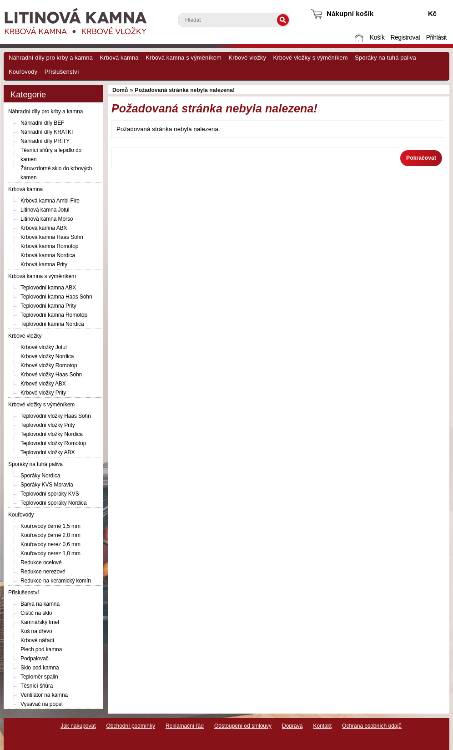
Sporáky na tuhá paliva (385, 57)
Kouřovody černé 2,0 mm (50, 535)
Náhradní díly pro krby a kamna (51, 57)
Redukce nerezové (42, 571)
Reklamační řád (185, 726)
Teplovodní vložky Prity (47, 425)
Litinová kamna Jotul (44, 210)
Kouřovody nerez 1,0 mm (50, 553)
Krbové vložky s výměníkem (310, 57)
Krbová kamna (119, 57)
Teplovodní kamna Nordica (52, 324)
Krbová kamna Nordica (47, 255)
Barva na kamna (40, 604)
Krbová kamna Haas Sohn (51, 237)
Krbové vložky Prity (43, 393)
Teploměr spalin (39, 677)
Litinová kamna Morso (46, 219)
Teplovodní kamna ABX (48, 287)
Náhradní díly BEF (42, 123)
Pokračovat (421, 158)
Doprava (292, 726)
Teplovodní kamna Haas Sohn (56, 297)
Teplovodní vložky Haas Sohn (55, 416)
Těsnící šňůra (36, 686)
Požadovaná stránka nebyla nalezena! (185, 90)
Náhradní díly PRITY (45, 141)
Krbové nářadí (37, 640)
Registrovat (405, 37)
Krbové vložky (247, 57)
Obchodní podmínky (130, 726)
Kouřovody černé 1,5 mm (50, 526)
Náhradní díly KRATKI (46, 132)
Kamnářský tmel (39, 622)
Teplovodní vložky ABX (47, 452)
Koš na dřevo (36, 631)
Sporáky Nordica (40, 475)
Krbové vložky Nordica (47, 356)
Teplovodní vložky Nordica (51, 434)
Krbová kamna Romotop (49, 246)
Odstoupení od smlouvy (243, 726)
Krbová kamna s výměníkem (183, 57)
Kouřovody (23, 71)
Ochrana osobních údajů (372, 726)
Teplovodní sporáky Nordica (53, 503)
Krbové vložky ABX (43, 383)
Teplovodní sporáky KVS (49, 494)
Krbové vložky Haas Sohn (51, 374)
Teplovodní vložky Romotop (53, 443)
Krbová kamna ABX (43, 228)
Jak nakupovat (78, 726)
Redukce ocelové (41, 562)
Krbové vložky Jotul (43, 347)
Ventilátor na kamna (44, 695)
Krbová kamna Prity (43, 264)
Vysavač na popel (41, 704)
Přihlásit (436, 37)
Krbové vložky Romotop (48, 365)
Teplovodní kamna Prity (48, 306)
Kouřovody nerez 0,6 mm (50, 544)
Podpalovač (34, 658)
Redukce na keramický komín (55, 581)
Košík (377, 37)
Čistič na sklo (36, 613)
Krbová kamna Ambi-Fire (50, 201)
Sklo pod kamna (39, 667)
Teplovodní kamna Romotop (53, 315)
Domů (360, 37)
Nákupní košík (350, 13)
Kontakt (322, 726)
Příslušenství (62, 71)
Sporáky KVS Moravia (46, 484)
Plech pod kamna (41, 649)
